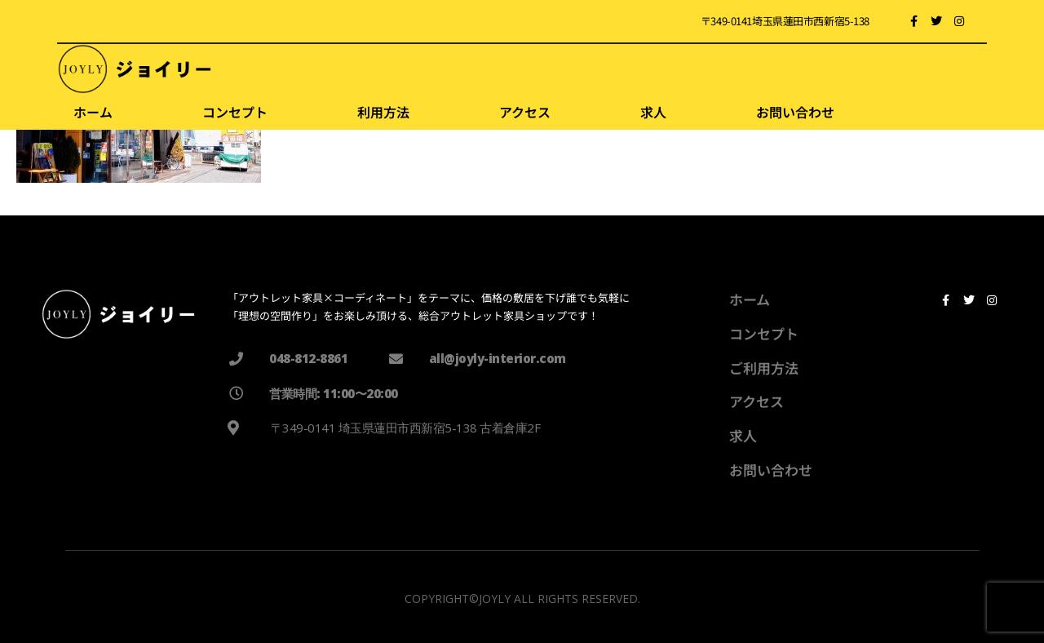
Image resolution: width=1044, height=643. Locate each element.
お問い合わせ (795, 112)
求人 (653, 112)
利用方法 (383, 112)
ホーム (93, 112)
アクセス (525, 112)
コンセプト (235, 112)
